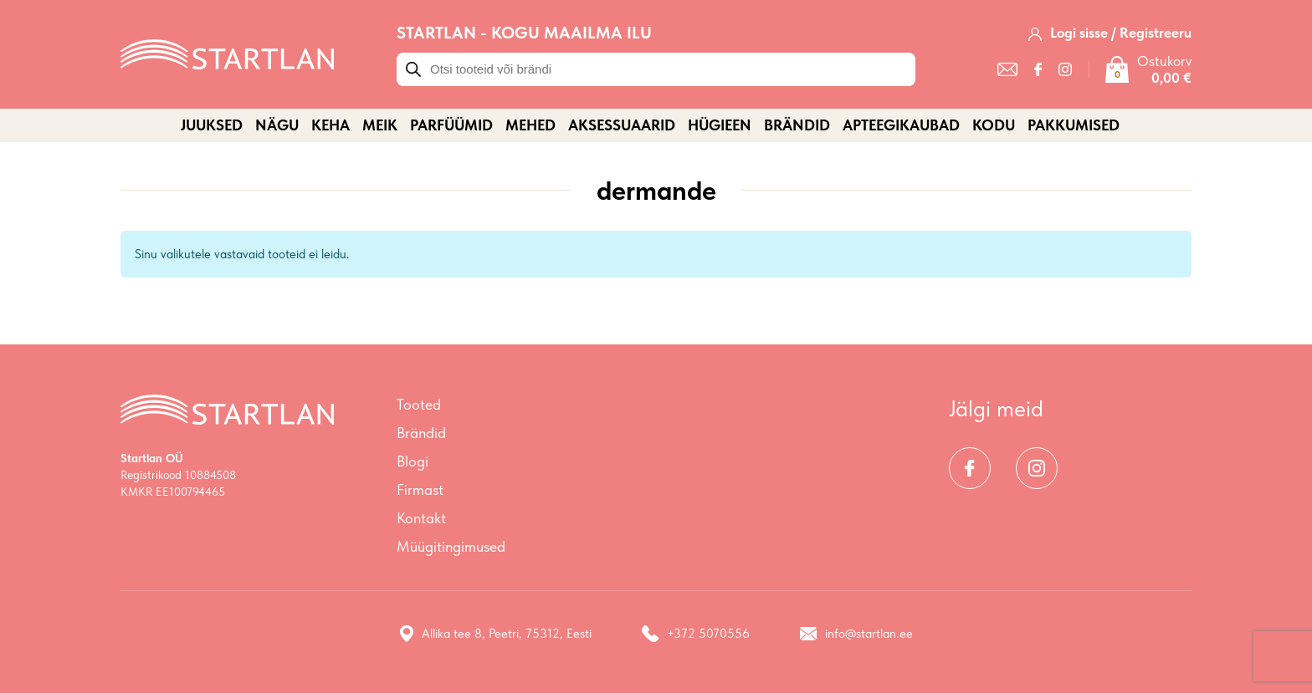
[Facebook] (1038, 69)
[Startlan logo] (227, 52)
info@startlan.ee (856, 633)
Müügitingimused (451, 546)
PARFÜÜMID (451, 125)
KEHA (330, 125)
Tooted (419, 404)
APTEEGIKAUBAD (901, 125)
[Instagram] (1065, 69)
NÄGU (277, 125)
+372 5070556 (696, 633)
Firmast (420, 489)
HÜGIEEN (719, 125)
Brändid (797, 125)
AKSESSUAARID (621, 125)
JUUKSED (212, 125)
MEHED (530, 125)
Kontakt (421, 518)
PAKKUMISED (1074, 125)
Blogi (412, 461)
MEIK (379, 125)
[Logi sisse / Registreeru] (1110, 32)
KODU (993, 125)
